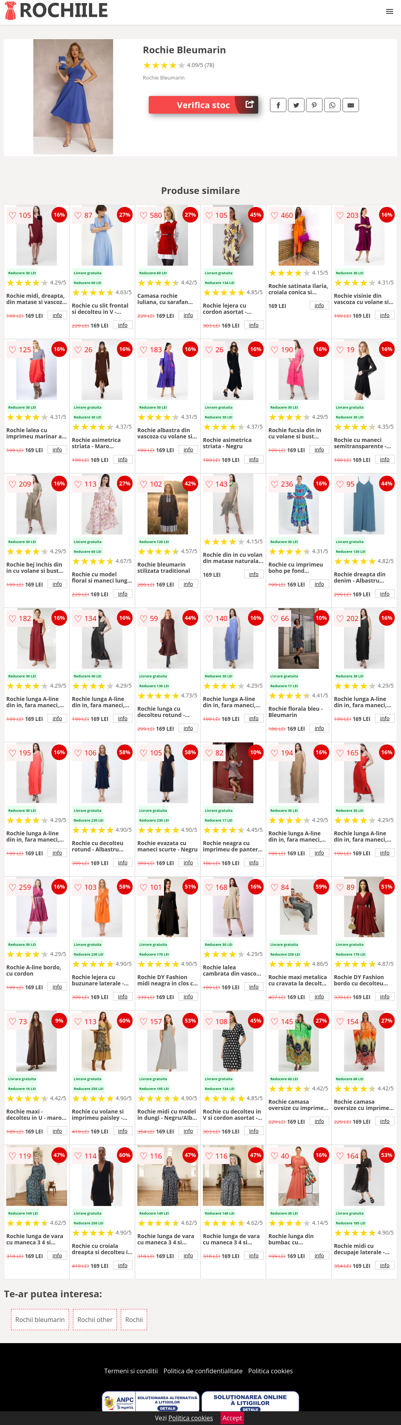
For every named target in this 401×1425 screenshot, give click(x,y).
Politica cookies (270, 1371)
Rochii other (95, 1319)
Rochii (134, 1319)
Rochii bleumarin (40, 1319)
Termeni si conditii (131, 1371)
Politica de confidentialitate (203, 1371)
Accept (232, 1418)
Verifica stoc (217, 105)
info (57, 315)
